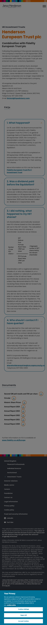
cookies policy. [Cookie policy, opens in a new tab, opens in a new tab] (11, 605)
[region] (23, 607)
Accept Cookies (23, 621)
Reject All (23, 615)
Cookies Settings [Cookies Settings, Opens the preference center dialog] (23, 609)
